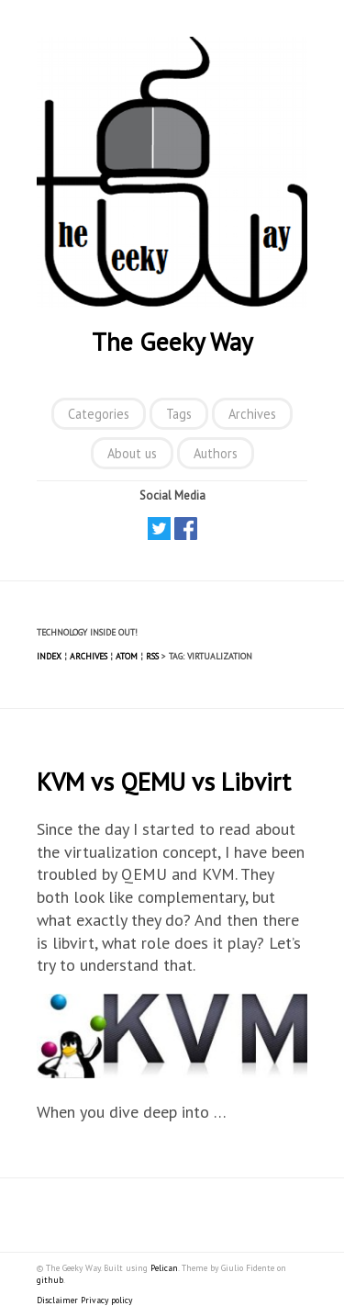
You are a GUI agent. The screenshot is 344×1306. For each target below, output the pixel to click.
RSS (152, 656)
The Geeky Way (172, 341)
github (50, 1280)
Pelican (164, 1268)
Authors (216, 453)
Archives (252, 413)
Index (49, 656)
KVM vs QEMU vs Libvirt (164, 781)
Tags (179, 413)
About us (132, 453)
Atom (127, 656)
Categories (98, 413)
